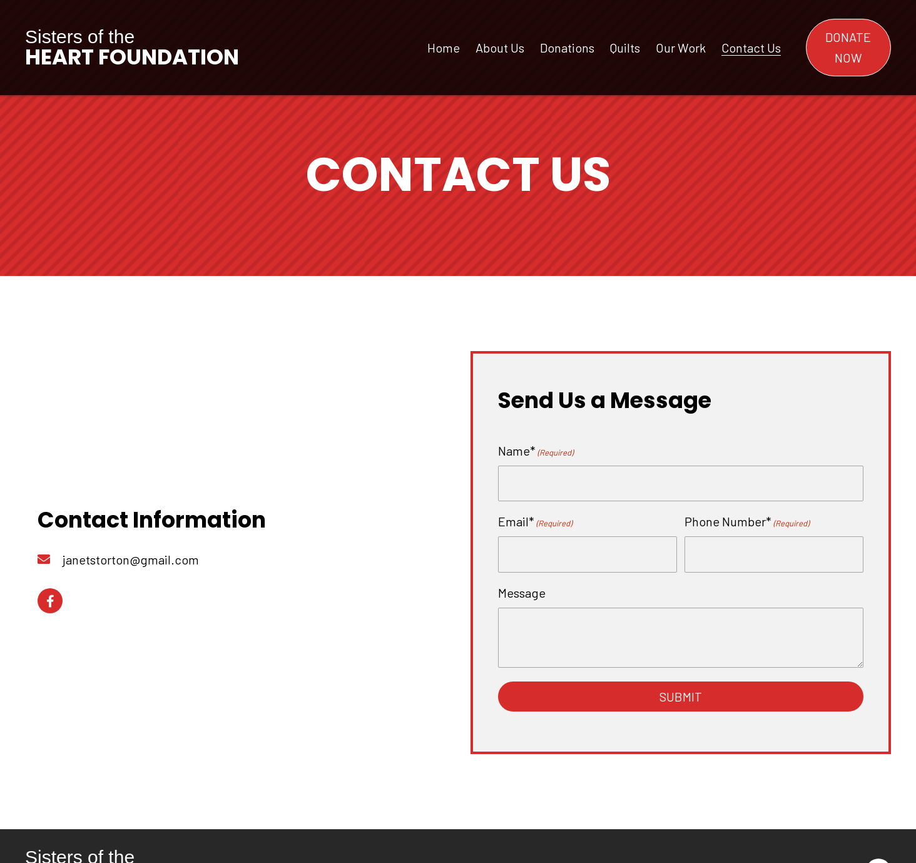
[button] (848, 47)
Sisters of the (132, 47)
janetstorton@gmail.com (131, 557)
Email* (535, 521)
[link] (443, 46)
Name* (535, 451)
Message (522, 588)
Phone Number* (746, 521)
